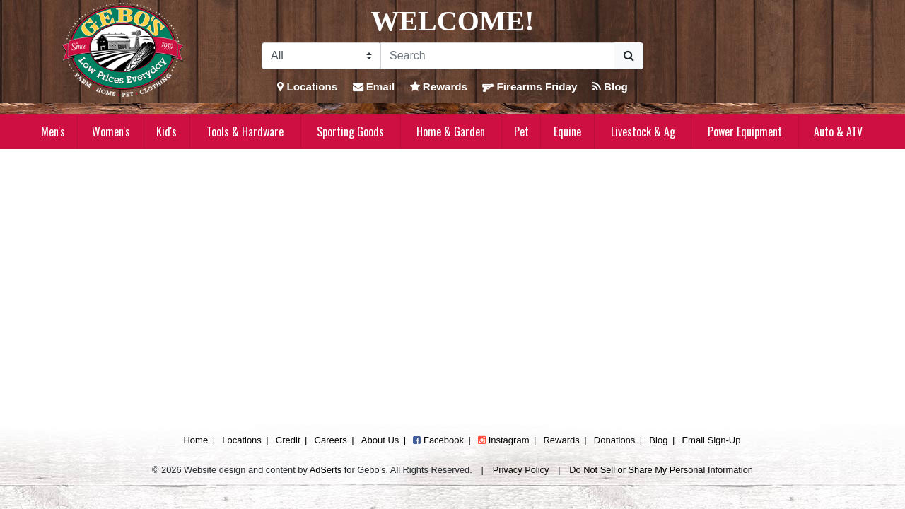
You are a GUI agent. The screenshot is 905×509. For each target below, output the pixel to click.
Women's (111, 131)
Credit (288, 440)
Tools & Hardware (245, 131)
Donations (615, 440)
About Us (380, 440)
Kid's (166, 131)
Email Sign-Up (711, 440)
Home (195, 440)
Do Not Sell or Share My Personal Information (661, 469)
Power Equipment (745, 131)
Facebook (438, 440)
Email (374, 87)
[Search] (497, 55)
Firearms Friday (529, 87)
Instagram (503, 440)
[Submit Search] (628, 55)
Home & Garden (450, 131)
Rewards (439, 87)
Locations (307, 87)
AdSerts (326, 469)
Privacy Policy (521, 469)
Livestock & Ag (643, 131)
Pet (521, 131)
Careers (331, 440)
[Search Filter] (321, 55)
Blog (610, 87)
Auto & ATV (838, 131)
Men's (53, 131)
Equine (567, 131)
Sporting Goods (350, 131)
